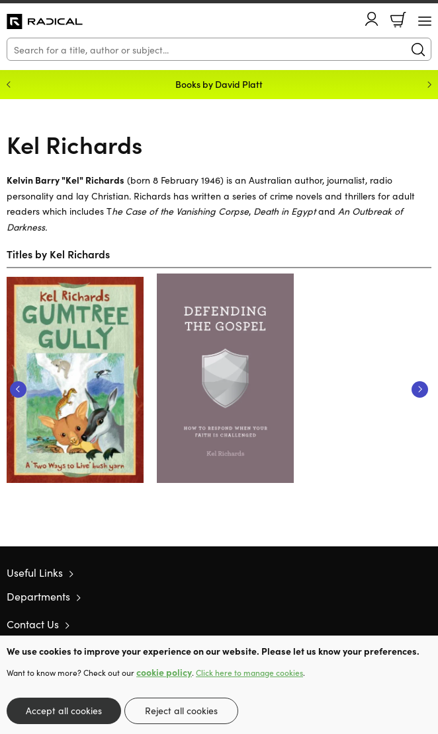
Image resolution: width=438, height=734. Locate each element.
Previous (18, 389)
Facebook (401, 624)
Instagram (424, 624)
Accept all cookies (64, 710)
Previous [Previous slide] (9, 84)
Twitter (377, 624)
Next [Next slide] (429, 84)
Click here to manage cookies (249, 672)
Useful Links (35, 572)
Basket (398, 20)
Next (420, 389)
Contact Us (33, 623)
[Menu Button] (424, 21)
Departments (38, 596)
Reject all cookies (181, 710)
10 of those (45, 22)
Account (371, 19)
